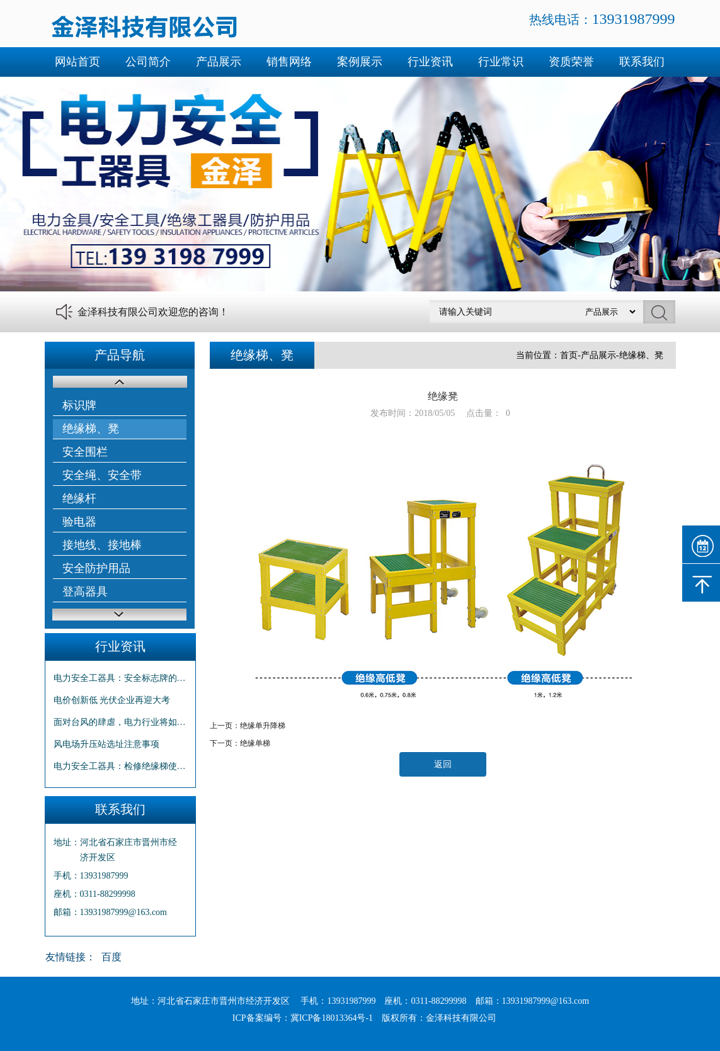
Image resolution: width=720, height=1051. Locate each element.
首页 (569, 355)
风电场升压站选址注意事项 (106, 744)
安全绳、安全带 (102, 475)
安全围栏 (85, 452)
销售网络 (289, 61)
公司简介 (148, 61)
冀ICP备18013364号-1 (331, 1018)
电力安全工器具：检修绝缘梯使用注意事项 (120, 766)
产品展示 (218, 61)
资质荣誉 (571, 61)
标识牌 (79, 405)
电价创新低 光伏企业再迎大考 (112, 700)
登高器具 (85, 591)
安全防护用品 (96, 568)
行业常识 (500, 61)
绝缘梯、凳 (90, 428)
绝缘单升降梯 (262, 725)
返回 (443, 764)
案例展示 (359, 61)
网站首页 (77, 61)
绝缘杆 (79, 498)
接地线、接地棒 (102, 545)
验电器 (79, 521)
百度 (111, 957)
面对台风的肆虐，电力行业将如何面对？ (120, 722)
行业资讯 (430, 61)
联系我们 (642, 61)
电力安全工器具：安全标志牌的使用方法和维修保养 (120, 678)
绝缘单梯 (255, 743)
